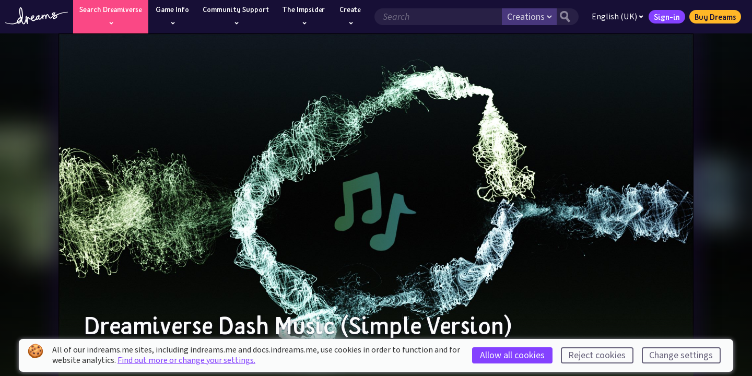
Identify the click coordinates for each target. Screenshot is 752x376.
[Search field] (438, 16)
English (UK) (617, 16)
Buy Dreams (715, 16)
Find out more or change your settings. (186, 360)
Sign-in (667, 16)
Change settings (681, 355)
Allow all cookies (512, 355)
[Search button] (568, 16)
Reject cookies (597, 355)
